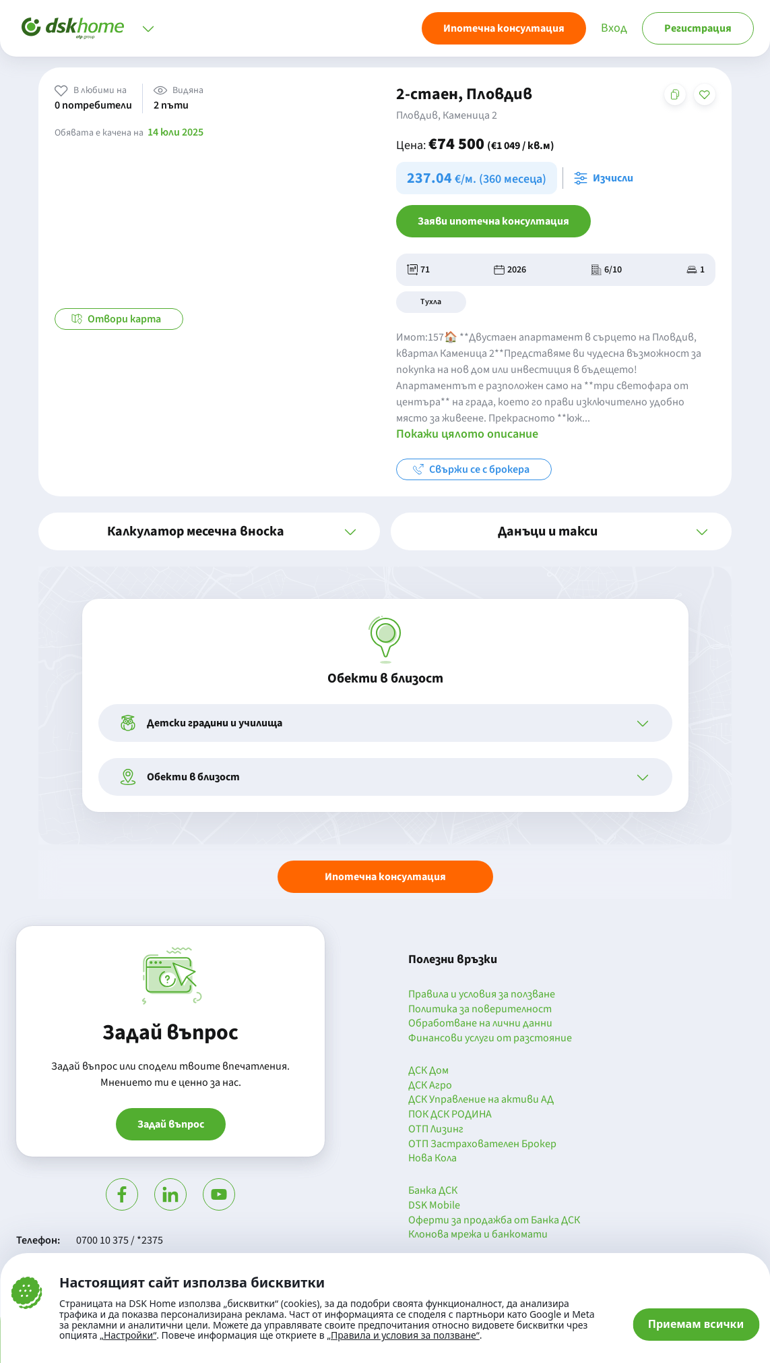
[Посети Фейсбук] (122, 1194)
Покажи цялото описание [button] (467, 434)
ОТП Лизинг (435, 1129)
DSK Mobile (434, 1205)
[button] (208, 531)
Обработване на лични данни (480, 1023)
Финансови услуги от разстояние (490, 1038)
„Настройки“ (128, 1335)
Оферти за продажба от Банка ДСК (494, 1220)
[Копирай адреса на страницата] (675, 94)
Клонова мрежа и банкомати (478, 1234)
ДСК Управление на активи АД (481, 1100)
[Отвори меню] (148, 28)
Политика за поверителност (480, 1009)
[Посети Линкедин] (170, 1194)
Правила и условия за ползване (481, 994)
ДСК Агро (430, 1085)
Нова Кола (432, 1158)
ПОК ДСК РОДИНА (450, 1114)
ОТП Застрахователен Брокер (482, 1144)
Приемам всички (696, 1323)
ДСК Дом (428, 1071)
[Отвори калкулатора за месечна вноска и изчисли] (606, 178)
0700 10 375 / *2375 (119, 1240)
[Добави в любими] (704, 94)
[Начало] (72, 28)
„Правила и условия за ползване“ (403, 1335)
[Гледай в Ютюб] (219, 1194)
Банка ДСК (432, 1191)
